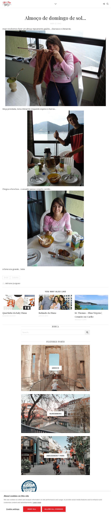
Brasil (6, 277)
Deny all (32, 509)
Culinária (15, 277)
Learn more (37, 502)
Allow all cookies (54, 509)
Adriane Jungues (12, 283)
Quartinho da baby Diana (15, 313)
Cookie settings (12, 509)
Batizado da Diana (47, 313)
